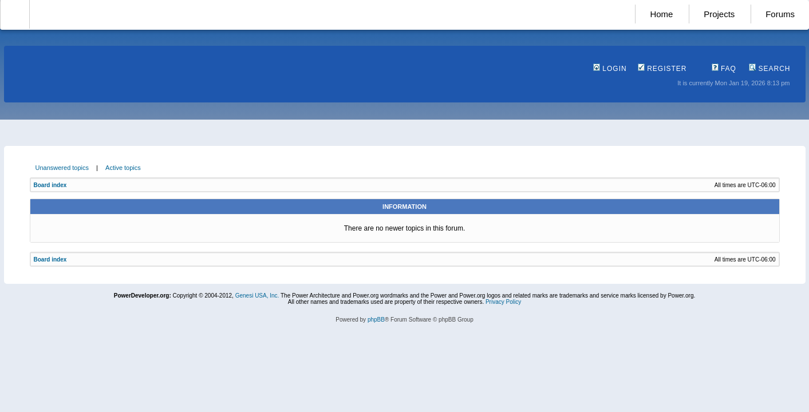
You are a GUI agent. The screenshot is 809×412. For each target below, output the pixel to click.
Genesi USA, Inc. (257, 295)
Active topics (123, 167)
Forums (780, 14)
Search (769, 69)
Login (610, 69)
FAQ (724, 69)
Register (662, 69)
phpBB (376, 319)
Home (661, 14)
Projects (719, 14)
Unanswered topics (62, 167)
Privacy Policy (503, 302)
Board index (50, 185)
